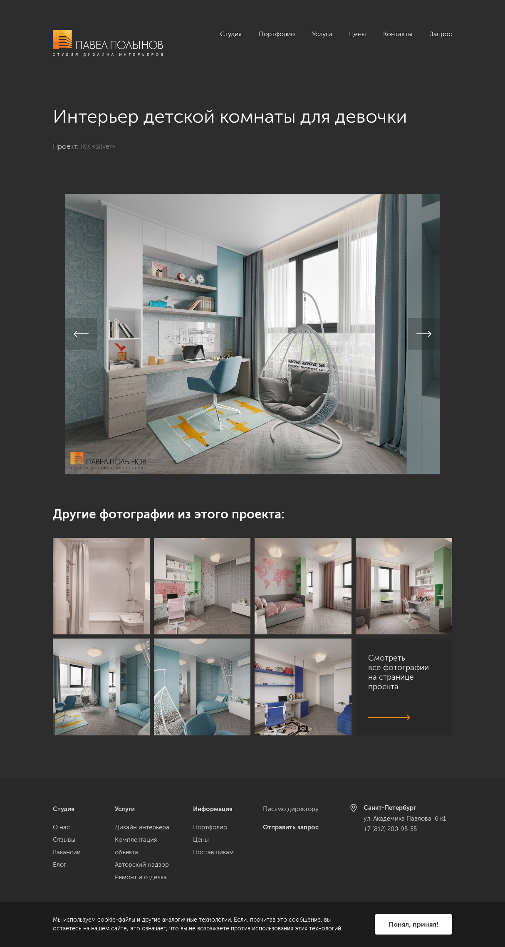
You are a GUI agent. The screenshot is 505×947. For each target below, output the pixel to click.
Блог (59, 864)
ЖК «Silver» (97, 137)
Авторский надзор (142, 864)
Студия (231, 34)
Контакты (398, 34)
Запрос (441, 34)
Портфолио (277, 34)
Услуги (322, 34)
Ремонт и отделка (141, 877)
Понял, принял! (413, 924)
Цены (357, 34)
